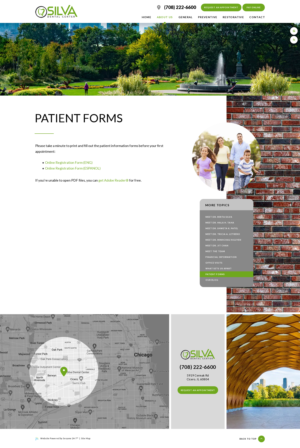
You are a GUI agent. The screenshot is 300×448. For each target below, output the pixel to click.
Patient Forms (215, 274)
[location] (159, 7)
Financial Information (221, 257)
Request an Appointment (221, 7)
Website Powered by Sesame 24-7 (56, 438)
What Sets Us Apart (218, 268)
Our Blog (211, 280)
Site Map (85, 438)
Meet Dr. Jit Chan (217, 245)
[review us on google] (294, 31)
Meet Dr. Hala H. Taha (219, 222)
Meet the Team (215, 251)
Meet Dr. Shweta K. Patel (221, 228)
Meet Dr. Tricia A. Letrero (222, 234)
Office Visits (214, 262)
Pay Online (254, 7)
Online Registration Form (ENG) (69, 162)
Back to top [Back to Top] (252, 439)
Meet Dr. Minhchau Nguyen (223, 240)
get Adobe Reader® (113, 180)
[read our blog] (294, 40)
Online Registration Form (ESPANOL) (73, 168)
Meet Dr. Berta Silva (218, 217)
